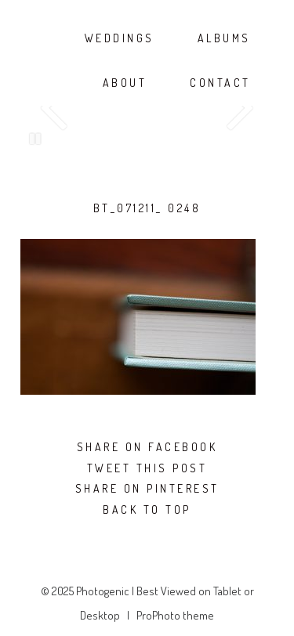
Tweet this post (147, 468)
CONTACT (220, 83)
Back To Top (147, 510)
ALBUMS (224, 38)
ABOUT (125, 83)
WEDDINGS (119, 38)
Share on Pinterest (147, 488)
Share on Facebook (147, 447)
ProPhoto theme (175, 615)
